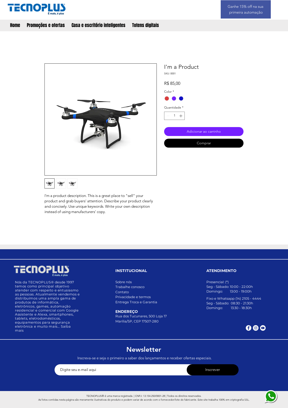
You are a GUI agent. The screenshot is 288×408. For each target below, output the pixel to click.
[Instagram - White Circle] (255, 328)
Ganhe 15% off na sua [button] (246, 6)
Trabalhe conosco (129, 287)
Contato (122, 292)
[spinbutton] (174, 116)
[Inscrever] (213, 369)
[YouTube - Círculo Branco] (263, 328)
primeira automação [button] (246, 12)
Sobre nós (123, 282)
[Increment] (181, 116)
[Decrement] (167, 116)
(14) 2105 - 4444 (248, 298)
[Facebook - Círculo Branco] (248, 328)
